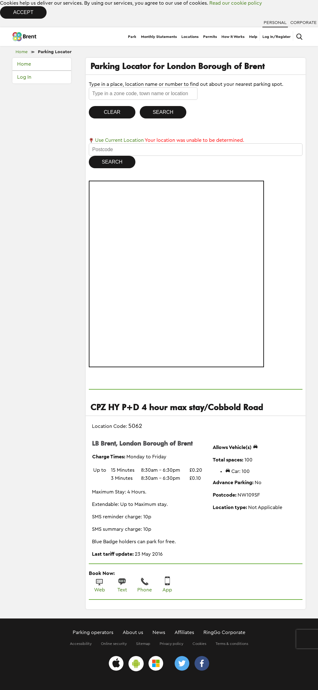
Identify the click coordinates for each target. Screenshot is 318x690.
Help (253, 37)
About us (133, 632)
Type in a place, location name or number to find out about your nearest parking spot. (186, 84)
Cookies (199, 644)
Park (132, 37)
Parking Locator (54, 52)
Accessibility (81, 644)
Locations (189, 37)
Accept (23, 12)
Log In (24, 77)
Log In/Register (276, 37)
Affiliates (184, 632)
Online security (114, 644)
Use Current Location (116, 140)
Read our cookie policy (235, 3)
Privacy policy (171, 644)
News (158, 632)
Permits (210, 37)
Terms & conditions (232, 644)
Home (22, 52)
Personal (275, 23)
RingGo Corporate (224, 632)
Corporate (303, 23)
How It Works (232, 37)
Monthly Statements (159, 37)
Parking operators (93, 632)
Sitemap (143, 644)
